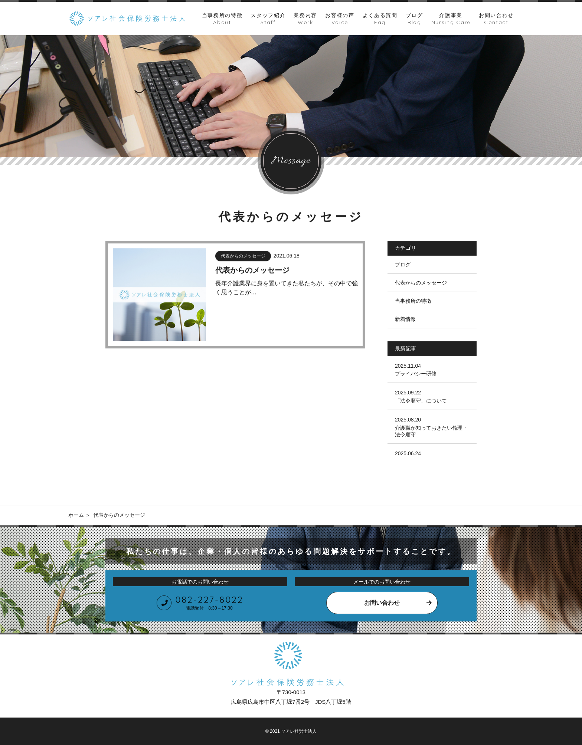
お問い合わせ (382, 603)
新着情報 (405, 319)
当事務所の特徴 (413, 301)
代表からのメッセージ (421, 283)
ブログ (403, 265)
